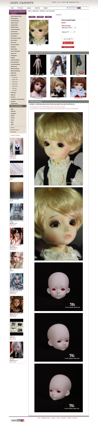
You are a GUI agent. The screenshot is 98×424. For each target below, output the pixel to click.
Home (12, 8)
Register (64, 2)
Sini (16, 269)
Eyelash (13, 115)
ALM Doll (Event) (15, 20)
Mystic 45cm (15, 84)
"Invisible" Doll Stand (16, 199)
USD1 (12, 124)
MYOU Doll (13, 73)
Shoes (12, 120)
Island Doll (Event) (15, 60)
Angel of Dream (14, 22)
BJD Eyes (13, 111)
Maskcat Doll (14, 66)
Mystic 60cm (15, 81)
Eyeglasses (13, 113)
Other (12, 122)
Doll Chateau (14, 36)
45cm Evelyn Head (38, 98)
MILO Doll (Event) (15, 68)
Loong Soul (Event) (15, 64)
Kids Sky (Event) (15, 62)
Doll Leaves (13, 42)
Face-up (64, 32)
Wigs (12, 109)
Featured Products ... (15, 129)
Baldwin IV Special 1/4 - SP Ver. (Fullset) (17, 221)
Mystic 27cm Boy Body (38, 75)
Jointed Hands (14, 103)
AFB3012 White (16, 155)
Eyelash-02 (16, 177)
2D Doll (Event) (14, 18)
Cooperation (63, 418)
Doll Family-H (14, 40)
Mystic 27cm (15, 86)
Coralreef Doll (14, 31)
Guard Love (13, 53)
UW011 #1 (16, 336)
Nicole (58, 98)
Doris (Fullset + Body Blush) (16, 290)
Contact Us (37, 8)
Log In (58, 2)
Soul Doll (13, 97)
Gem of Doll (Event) (15, 51)
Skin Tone (64, 27)
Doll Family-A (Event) (16, 38)
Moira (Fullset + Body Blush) (16, 313)
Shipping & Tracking (46, 418)
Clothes (13, 117)
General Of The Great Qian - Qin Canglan (16, 245)
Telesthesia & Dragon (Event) (17, 99)
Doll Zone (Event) (15, 44)
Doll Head (42, 11)
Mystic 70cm (15, 79)
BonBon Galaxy (14, 27)
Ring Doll (13, 94)
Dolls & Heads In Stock (16, 16)
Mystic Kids (35, 11)
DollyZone (13, 46)
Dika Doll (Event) (15, 33)
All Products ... (14, 132)
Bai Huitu (16, 358)
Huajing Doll (14, 55)
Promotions (20, 8)
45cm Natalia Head (78, 98)
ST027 (78, 75)
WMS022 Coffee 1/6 (58, 75)
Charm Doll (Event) (15, 29)
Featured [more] (15, 135)
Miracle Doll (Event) (15, 70)
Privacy (58, 418)
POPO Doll (13, 92)
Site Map (69, 418)
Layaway (29, 8)
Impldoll (13, 57)
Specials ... (13, 127)
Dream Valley (14, 49)
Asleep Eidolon (14, 25)
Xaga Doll (13, 101)
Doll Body (14, 90)
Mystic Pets (14, 77)
